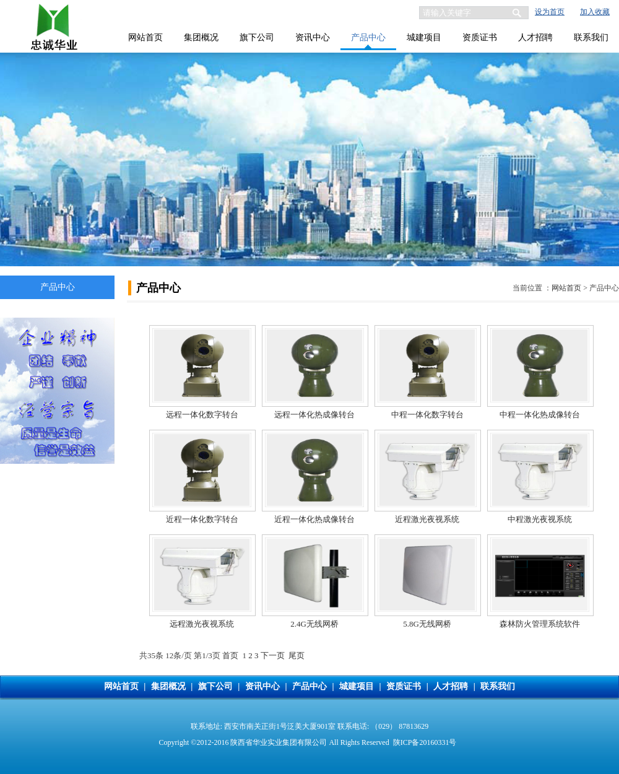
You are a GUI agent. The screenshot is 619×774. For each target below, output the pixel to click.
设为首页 (550, 11)
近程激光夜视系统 (427, 519)
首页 (230, 655)
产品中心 (368, 37)
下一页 (273, 655)
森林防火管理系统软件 (540, 623)
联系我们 (591, 37)
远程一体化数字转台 (202, 414)
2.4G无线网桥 (314, 623)
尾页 (296, 655)
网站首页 (145, 37)
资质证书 (479, 37)
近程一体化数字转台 (202, 519)
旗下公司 (257, 37)
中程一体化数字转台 (427, 414)
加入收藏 (595, 11)
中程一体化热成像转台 (540, 414)
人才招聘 (535, 37)
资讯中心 (312, 37)
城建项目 (424, 37)
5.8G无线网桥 (427, 623)
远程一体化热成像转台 (314, 414)
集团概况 (201, 37)
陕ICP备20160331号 (425, 742)
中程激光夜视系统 (540, 519)
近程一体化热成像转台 (314, 519)
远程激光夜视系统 (202, 623)
